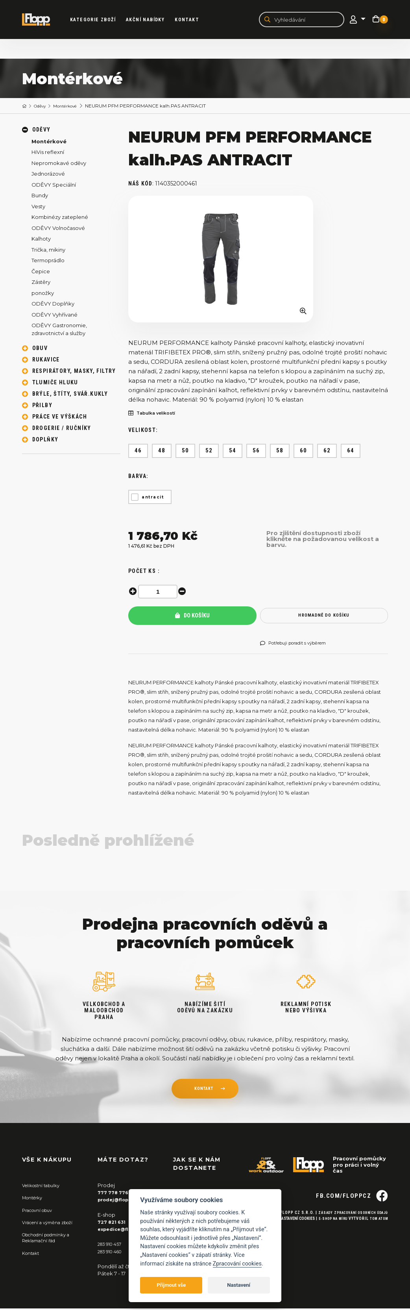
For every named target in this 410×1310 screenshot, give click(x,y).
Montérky (34, 1199)
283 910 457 (112, 1245)
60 (303, 452)
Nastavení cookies (287, 1234)
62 (327, 452)
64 (351, 452)
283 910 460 (112, 1252)
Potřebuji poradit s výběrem (300, 644)
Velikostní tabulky (44, 1187)
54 (232, 452)
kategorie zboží (99, 20)
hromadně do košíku (324, 617)
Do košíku (192, 617)
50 (185, 452)
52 (209, 452)
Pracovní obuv (40, 1211)
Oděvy (43, 107)
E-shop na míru (326, 1234)
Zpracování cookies (237, 1263)
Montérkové (73, 107)
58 (280, 452)
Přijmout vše (171, 1285)
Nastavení (238, 1285)
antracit (153, 498)
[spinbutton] (159, 593)
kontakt (203, 1091)
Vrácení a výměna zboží (52, 1224)
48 (162, 452)
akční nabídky (151, 20)
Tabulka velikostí (156, 414)
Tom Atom (377, 1234)
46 (138, 452)
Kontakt (193, 20)
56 (256, 452)
